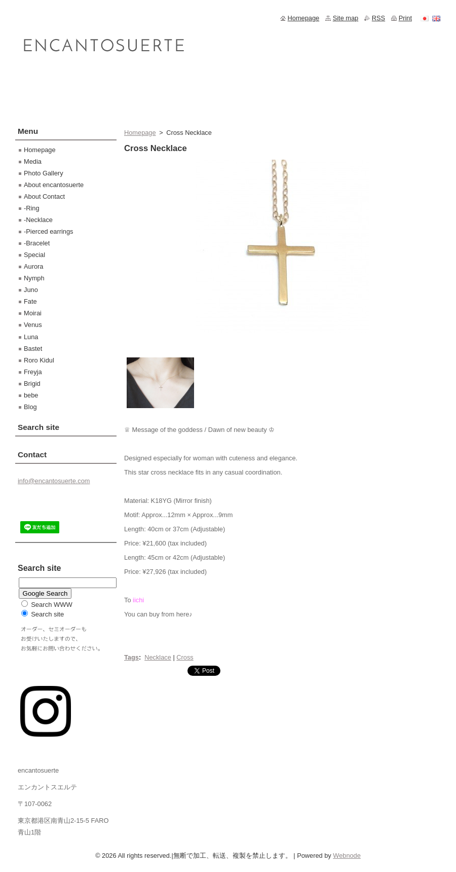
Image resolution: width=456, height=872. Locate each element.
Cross (184, 657)
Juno (31, 290)
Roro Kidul (39, 360)
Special (34, 255)
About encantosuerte (54, 185)
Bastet (33, 348)
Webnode (347, 855)
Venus (33, 325)
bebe (31, 395)
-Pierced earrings (48, 231)
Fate (30, 301)
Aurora (33, 266)
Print (405, 18)
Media (33, 161)
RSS (378, 18)
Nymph (34, 278)
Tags (131, 657)
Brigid (32, 383)
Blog (30, 407)
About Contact (44, 196)
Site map (346, 18)
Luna (31, 337)
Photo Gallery (43, 173)
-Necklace (38, 220)
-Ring (32, 208)
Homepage (140, 132)
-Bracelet (37, 243)
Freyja (33, 372)
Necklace (157, 657)
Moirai (33, 313)
